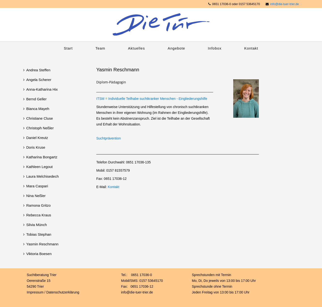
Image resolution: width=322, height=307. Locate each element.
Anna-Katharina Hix (42, 89)
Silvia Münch (36, 225)
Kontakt (251, 48)
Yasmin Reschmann (42, 244)
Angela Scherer (38, 80)
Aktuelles (136, 48)
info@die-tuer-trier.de (284, 4)
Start (68, 48)
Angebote (176, 48)
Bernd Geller (36, 99)
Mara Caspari (37, 186)
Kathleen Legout (39, 167)
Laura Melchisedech (42, 176)
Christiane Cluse (39, 118)
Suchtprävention (108, 138)
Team (100, 48)
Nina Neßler (36, 196)
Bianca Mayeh (37, 109)
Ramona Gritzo (38, 205)
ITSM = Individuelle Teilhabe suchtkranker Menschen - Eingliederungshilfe (151, 99)
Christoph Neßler (40, 128)
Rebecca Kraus (38, 215)
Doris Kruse (35, 147)
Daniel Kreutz (37, 138)
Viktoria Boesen (39, 254)
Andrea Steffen (38, 70)
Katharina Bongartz (41, 157)
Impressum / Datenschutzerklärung (53, 292)
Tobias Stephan (38, 234)
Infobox (214, 48)
